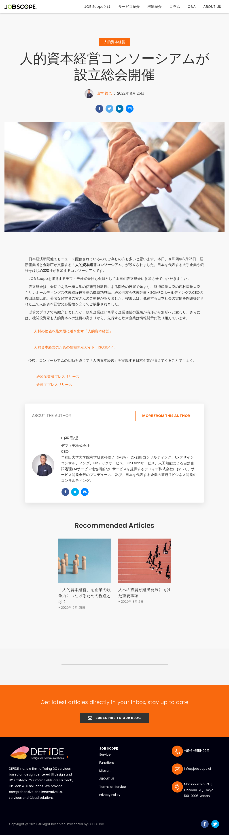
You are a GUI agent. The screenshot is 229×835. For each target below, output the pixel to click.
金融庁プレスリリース (54, 383)
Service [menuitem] (105, 753)
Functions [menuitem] (106, 761)
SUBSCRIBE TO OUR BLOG (114, 716)
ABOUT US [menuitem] (106, 777)
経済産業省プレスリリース (57, 375)
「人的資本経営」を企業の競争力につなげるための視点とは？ (84, 594)
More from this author (166, 414)
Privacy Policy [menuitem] (109, 793)
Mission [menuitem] (104, 769)
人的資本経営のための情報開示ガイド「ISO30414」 (75, 346)
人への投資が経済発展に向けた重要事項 (144, 591)
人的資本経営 (114, 41)
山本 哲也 (104, 92)
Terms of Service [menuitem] (112, 785)
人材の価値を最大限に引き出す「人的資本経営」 (73, 330)
